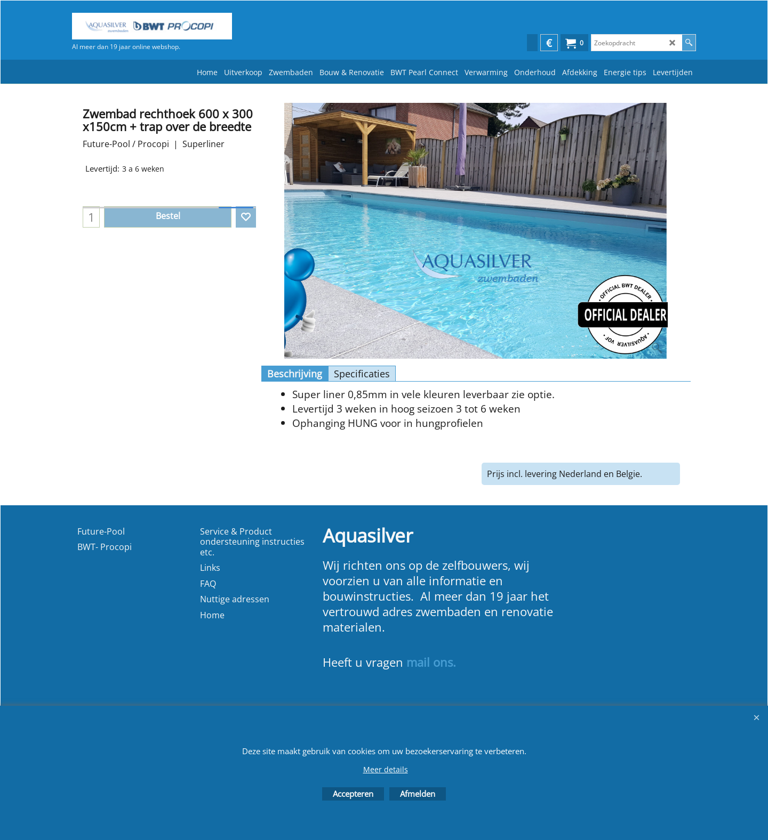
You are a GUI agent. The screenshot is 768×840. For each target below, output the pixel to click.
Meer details (385, 769)
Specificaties (362, 373)
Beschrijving (294, 373)
